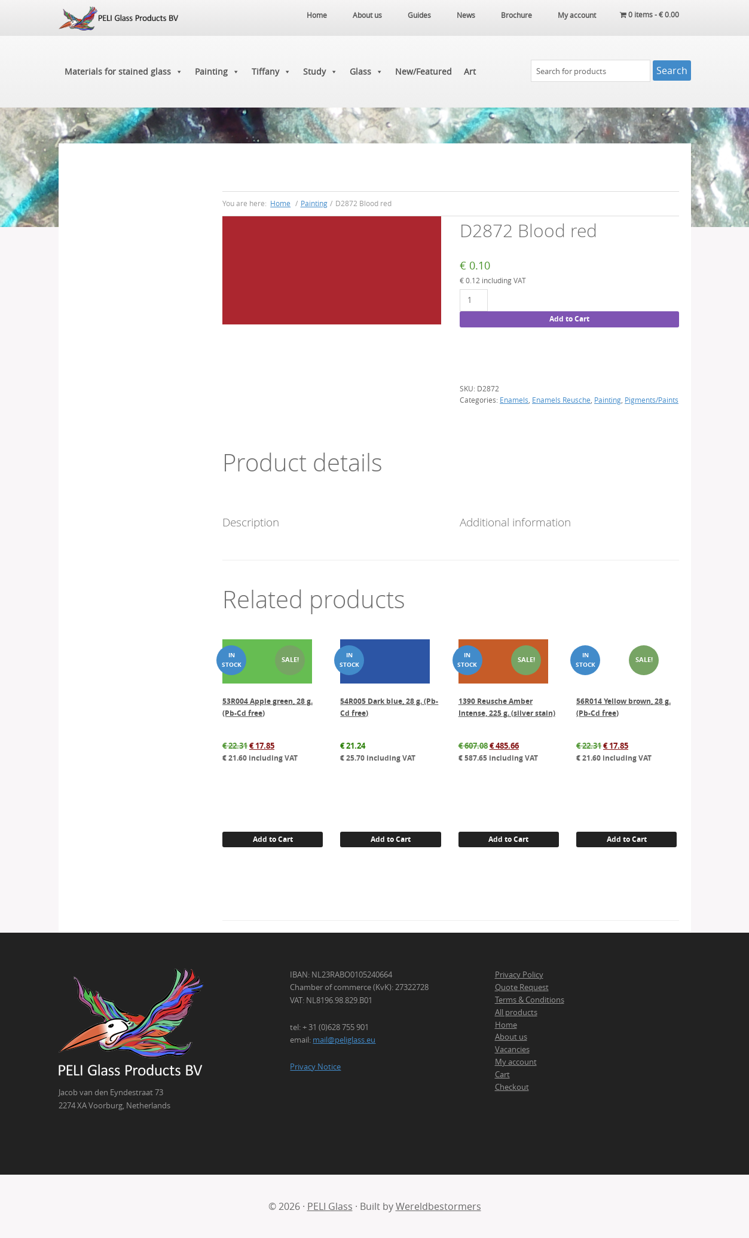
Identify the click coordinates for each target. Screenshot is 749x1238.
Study (320, 72)
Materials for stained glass (124, 72)
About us (511, 1036)
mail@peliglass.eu (344, 1039)
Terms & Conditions (529, 999)
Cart (502, 1074)
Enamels (514, 400)
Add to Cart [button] (273, 839)
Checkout (512, 1086)
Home (506, 1024)
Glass (366, 72)
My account (516, 1061)
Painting (217, 72)
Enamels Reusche (561, 400)
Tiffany (271, 72)
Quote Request (522, 987)
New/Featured (423, 71)
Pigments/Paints (651, 400)
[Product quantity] (474, 300)
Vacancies (512, 1049)
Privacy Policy (519, 974)
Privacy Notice (315, 1066)
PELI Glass (330, 1206)
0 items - (649, 15)
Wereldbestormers (438, 1206)
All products (516, 1012)
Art (470, 71)
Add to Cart (569, 319)
